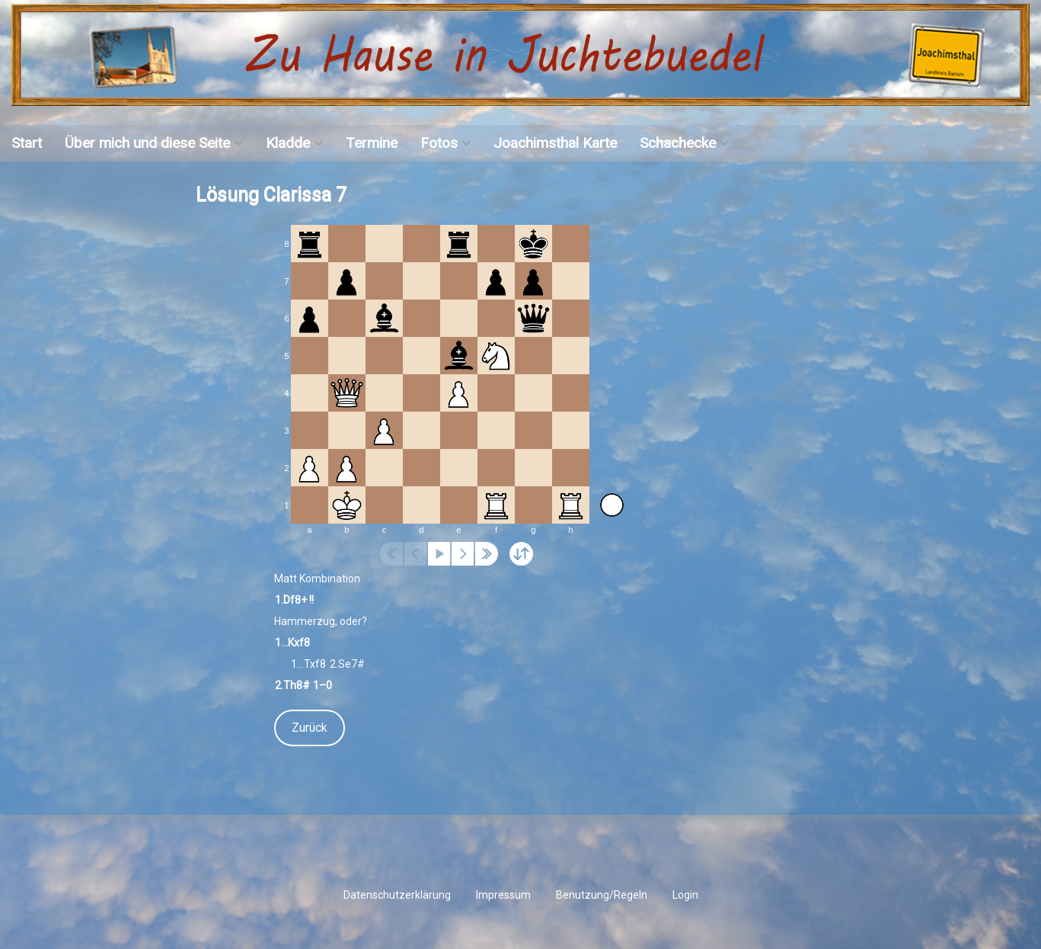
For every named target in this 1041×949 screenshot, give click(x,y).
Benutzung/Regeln (601, 895)
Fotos (439, 143)
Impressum (503, 895)
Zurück (309, 727)
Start (26, 143)
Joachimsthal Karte (555, 143)
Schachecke (678, 143)
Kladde (288, 143)
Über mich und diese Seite (147, 143)
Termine (372, 143)
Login (685, 895)
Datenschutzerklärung (397, 895)
